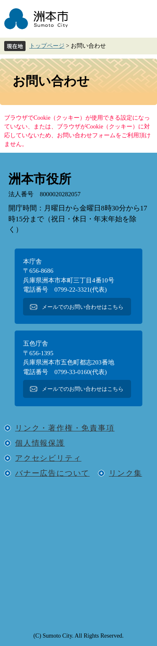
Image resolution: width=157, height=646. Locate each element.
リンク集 (125, 473)
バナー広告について (52, 473)
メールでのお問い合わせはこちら (83, 307)
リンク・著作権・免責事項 (65, 428)
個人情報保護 (40, 443)
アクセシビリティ (48, 458)
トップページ (46, 46)
